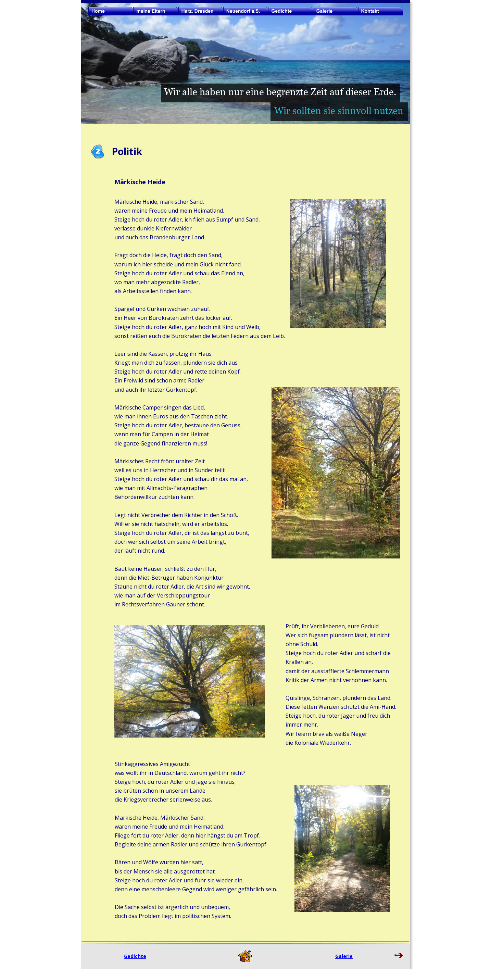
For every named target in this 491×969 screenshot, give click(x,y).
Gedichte (135, 956)
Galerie (344, 956)
